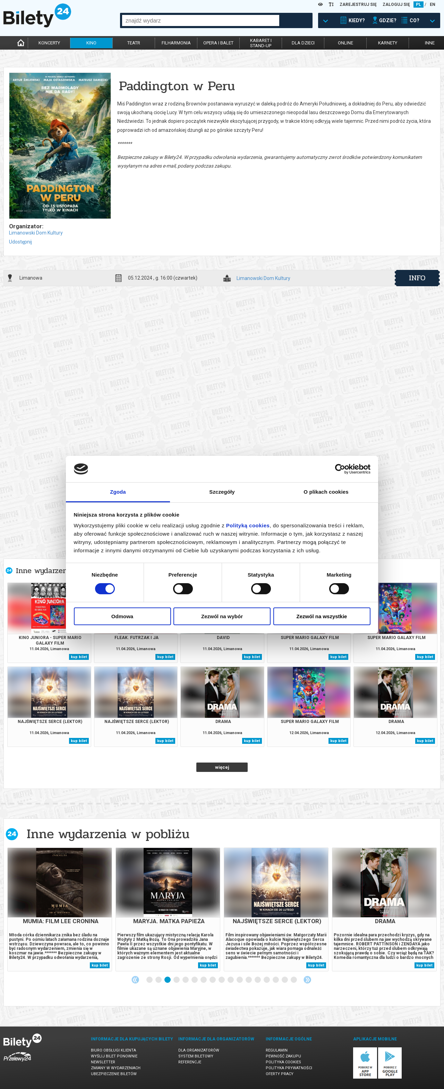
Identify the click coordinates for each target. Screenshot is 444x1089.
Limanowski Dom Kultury (36, 233)
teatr (133, 42)
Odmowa (122, 616)
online (345, 42)
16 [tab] (285, 980)
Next (307, 980)
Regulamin (277, 1050)
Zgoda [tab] (118, 492)
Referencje (189, 1062)
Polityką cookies (248, 525)
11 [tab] (240, 980)
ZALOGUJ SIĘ (396, 4)
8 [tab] (213, 980)
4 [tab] (176, 980)
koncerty (49, 42)
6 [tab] (194, 980)
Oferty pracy (279, 1074)
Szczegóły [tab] (221, 492)
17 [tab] (294, 980)
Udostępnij (20, 242)
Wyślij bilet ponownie (114, 1056)
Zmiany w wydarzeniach (115, 1068)
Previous (135, 980)
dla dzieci (303, 42)
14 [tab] (267, 980)
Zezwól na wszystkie (322, 616)
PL (418, 4)
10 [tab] (231, 980)
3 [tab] (167, 980)
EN (432, 4)
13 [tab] (258, 980)
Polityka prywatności (289, 1068)
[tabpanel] (59, 909)
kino (91, 42)
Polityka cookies (283, 1062)
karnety (387, 42)
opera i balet (218, 42)
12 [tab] (249, 980)
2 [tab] (158, 980)
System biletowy (195, 1056)
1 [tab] (149, 980)
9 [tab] (222, 980)
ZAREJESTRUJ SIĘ (358, 4)
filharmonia (176, 42)
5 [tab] (185, 980)
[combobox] (200, 20)
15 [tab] (276, 980)
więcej (222, 767)
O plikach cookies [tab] (326, 492)
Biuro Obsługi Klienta (113, 1050)
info (417, 278)
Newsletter (103, 1062)
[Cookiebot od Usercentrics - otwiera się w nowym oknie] (340, 469)
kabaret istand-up (261, 43)
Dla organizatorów (198, 1050)
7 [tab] (203, 980)
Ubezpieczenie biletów (114, 1074)
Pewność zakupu (283, 1056)
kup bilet (79, 657)
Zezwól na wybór (222, 616)
